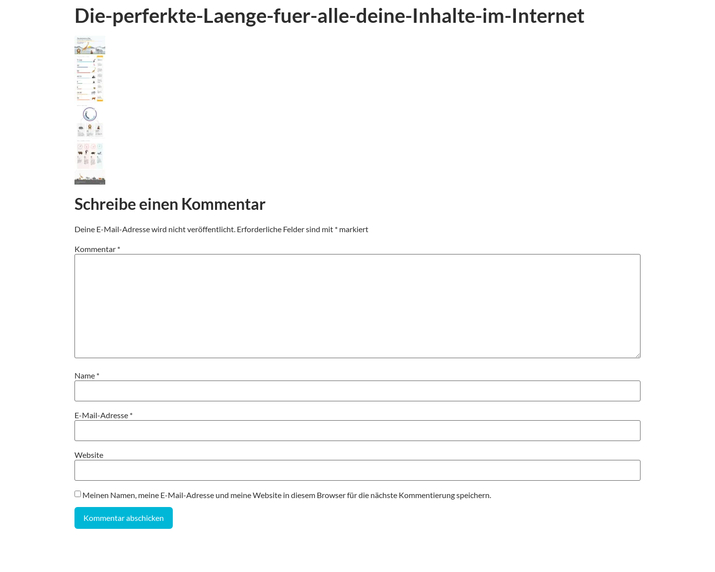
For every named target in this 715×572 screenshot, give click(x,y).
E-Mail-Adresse (103, 415)
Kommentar (97, 249)
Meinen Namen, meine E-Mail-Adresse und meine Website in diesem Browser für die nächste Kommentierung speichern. (286, 495)
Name (86, 376)
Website (88, 455)
